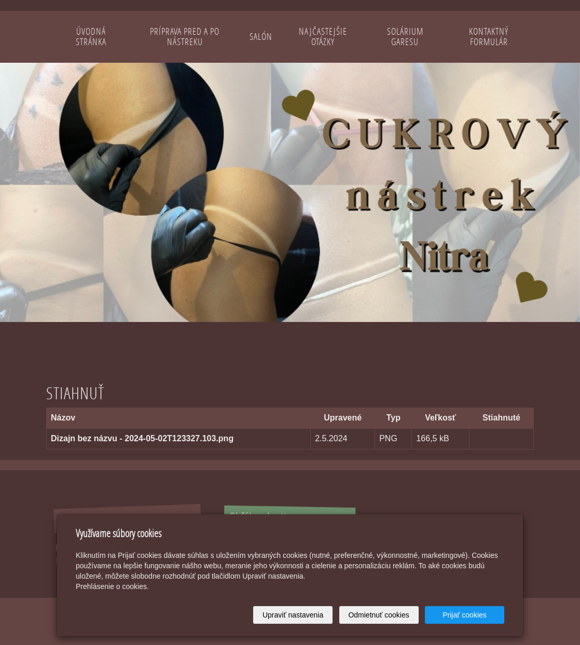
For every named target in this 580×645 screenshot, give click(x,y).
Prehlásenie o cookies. (112, 586)
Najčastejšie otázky (323, 36)
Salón (261, 37)
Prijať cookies (465, 615)
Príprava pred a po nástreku (184, 36)
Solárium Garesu (405, 36)
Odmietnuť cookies (378, 615)
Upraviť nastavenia (293, 615)
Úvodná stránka (91, 36)
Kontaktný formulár (488, 36)
